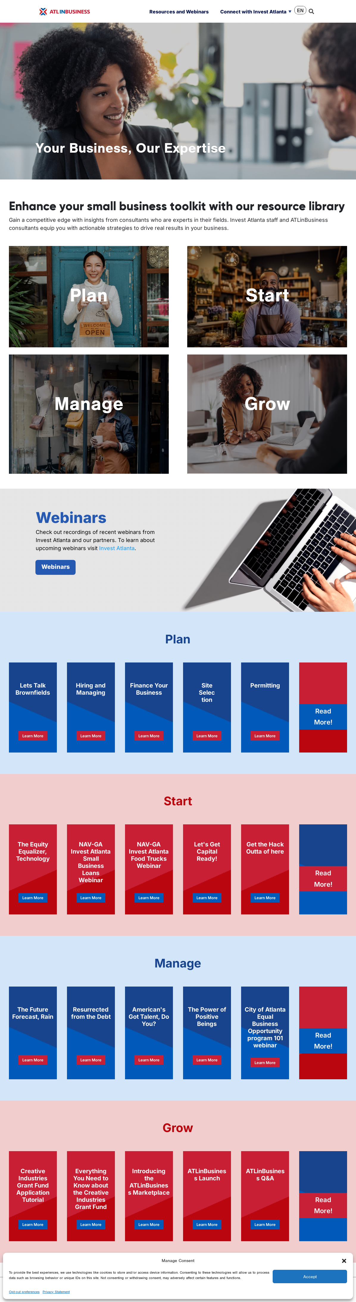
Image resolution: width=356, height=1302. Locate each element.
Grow (267, 403)
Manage (89, 403)
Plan (89, 295)
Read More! (323, 716)
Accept (310, 1276)
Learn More (32, 735)
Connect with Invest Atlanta (253, 12)
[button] (344, 1261)
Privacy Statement (56, 1291)
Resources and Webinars (179, 12)
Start (267, 295)
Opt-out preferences (24, 1291)
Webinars (55, 566)
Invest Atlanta (117, 548)
